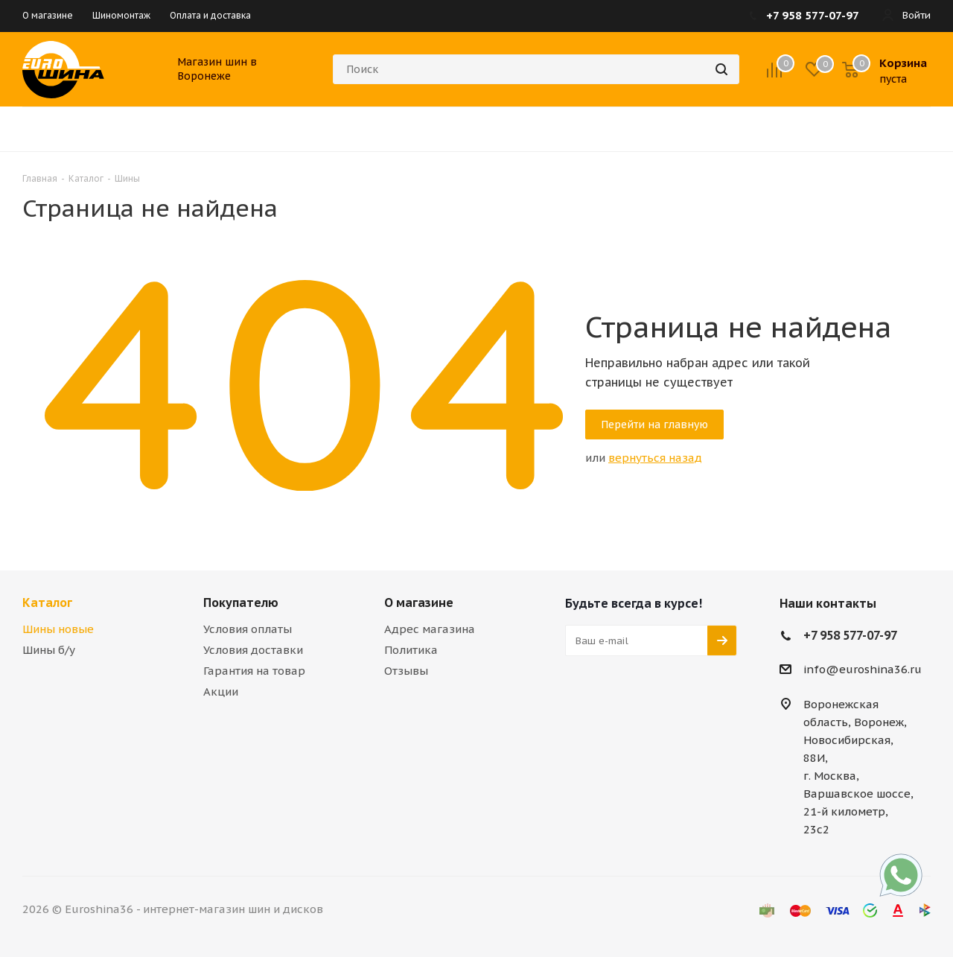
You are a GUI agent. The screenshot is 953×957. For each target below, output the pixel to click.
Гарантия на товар (254, 671)
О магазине (418, 602)
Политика (411, 650)
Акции (220, 691)
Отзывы (406, 671)
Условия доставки (253, 650)
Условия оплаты (247, 629)
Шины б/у (48, 650)
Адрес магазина (429, 629)
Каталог (47, 602)
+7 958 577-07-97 (850, 635)
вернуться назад (655, 458)
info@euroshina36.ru (862, 670)
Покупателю (240, 602)
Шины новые (58, 629)
